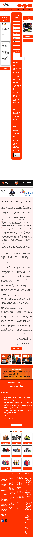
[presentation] (18, 58)
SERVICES (30, 8)
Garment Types (15, 39)
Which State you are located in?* (16, 32)
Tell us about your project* (16, 51)
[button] (1, 30)
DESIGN (17, 8)
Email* (14, 25)
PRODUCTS (3, 8)
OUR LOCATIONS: (28, 471)
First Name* (15, 19)
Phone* (14, 28)
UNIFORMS (11, 8)
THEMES (23, 8)
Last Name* (15, 22)
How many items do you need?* (16, 43)
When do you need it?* (16, 47)
